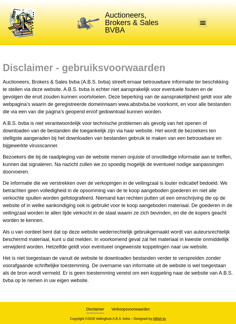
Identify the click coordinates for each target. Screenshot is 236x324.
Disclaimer (95, 309)
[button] (202, 22)
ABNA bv (159, 319)
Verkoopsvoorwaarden (130, 309)
